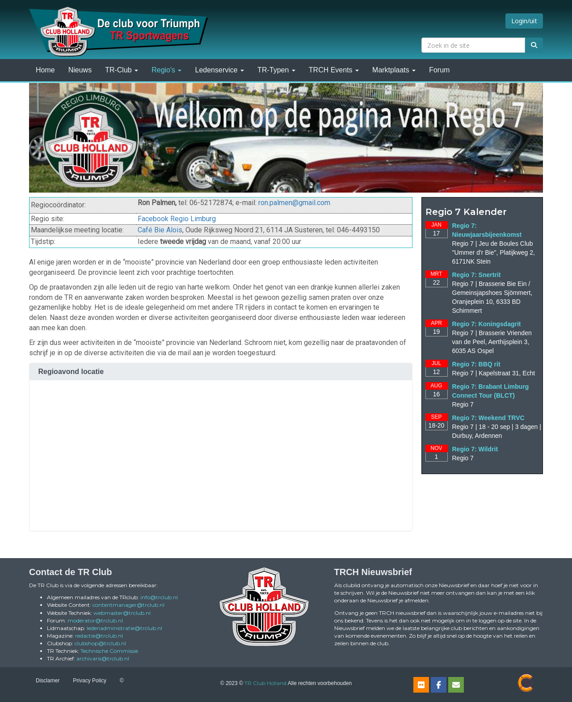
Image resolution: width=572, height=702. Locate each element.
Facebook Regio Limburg (177, 218)
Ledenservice (219, 70)
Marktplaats (394, 70)
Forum (439, 70)
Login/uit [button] (524, 21)
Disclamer (47, 680)
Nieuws (80, 70)
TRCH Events (334, 70)
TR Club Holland (265, 683)
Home (45, 70)
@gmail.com (294, 202)
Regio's (166, 70)
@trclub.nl (159, 597)
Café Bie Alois (160, 230)
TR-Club (121, 70)
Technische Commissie (109, 650)
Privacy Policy (89, 680)
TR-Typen (276, 70)
